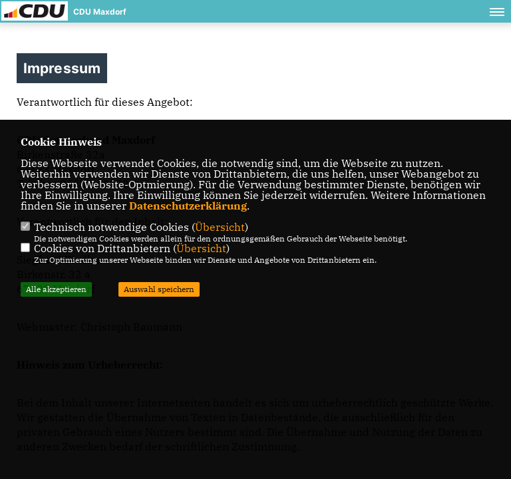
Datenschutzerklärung (188, 205)
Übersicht (220, 227)
